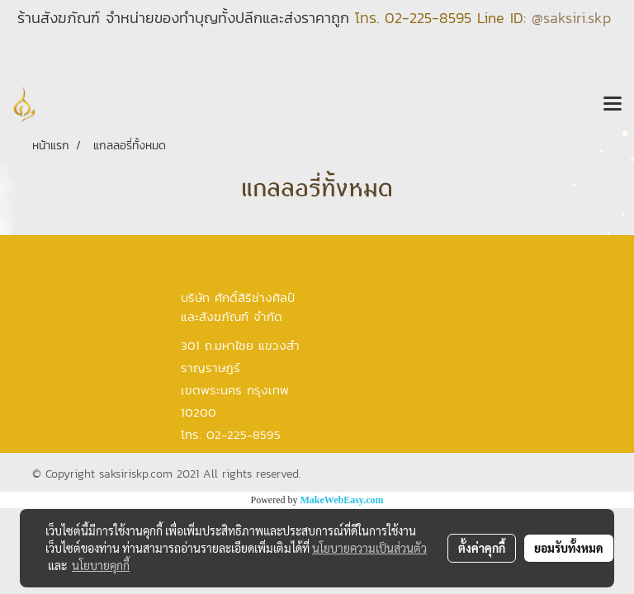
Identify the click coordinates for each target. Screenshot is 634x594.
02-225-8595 (428, 18)
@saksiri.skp (571, 18)
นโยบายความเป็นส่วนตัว (369, 547)
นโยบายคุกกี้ (101, 565)
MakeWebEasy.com (342, 500)
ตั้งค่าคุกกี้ (481, 547)
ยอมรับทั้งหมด (568, 547)
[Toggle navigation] (612, 105)
